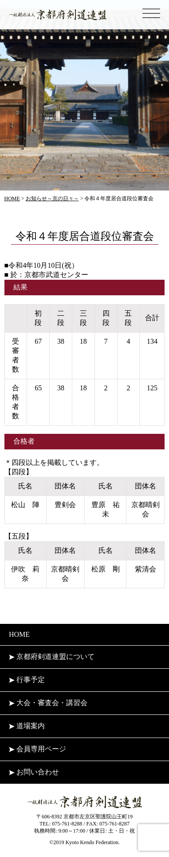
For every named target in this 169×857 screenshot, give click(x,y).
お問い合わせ (34, 772)
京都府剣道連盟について (51, 656)
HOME (19, 634)
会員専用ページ (37, 749)
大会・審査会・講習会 (48, 702)
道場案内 (27, 726)
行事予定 (27, 679)
